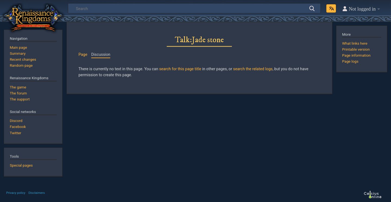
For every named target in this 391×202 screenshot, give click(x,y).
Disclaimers (37, 193)
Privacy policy (15, 193)
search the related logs (252, 69)
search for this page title (180, 69)
